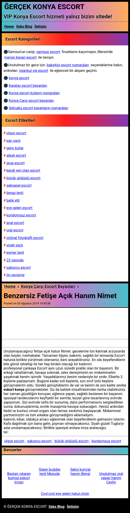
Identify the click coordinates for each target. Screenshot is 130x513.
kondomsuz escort (106, 441)
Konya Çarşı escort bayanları (48, 286)
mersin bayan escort (20, 57)
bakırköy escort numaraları (68, 65)
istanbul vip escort (33, 70)
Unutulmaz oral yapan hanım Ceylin (111, 478)
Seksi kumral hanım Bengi (80, 471)
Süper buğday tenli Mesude (50, 471)
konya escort (19, 78)
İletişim (41, 26)
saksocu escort (39, 441)
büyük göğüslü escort (71, 441)
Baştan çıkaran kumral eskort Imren (19, 478)
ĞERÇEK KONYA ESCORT (44, 6)
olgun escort (14, 441)
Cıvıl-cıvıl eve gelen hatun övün (65, 494)
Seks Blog (24, 26)
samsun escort (48, 52)
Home (9, 26)
